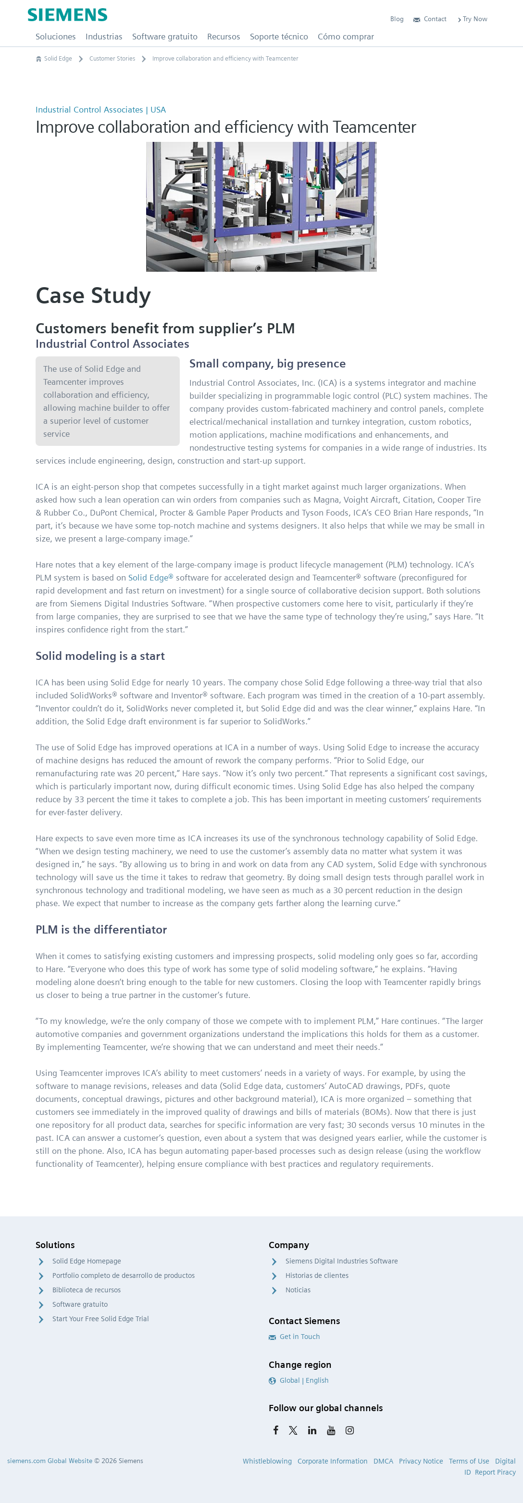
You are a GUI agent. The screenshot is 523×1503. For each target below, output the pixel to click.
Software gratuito (80, 1304)
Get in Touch (294, 1336)
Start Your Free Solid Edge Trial (100, 1318)
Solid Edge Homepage (86, 1261)
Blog (397, 19)
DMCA (383, 1461)
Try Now (471, 19)
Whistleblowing (267, 1461)
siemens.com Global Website (49, 1461)
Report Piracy (495, 1472)
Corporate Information (333, 1461)
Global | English (299, 1380)
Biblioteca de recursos (86, 1290)
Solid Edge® (151, 577)
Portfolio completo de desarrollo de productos (123, 1275)
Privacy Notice (421, 1461)
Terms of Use (469, 1461)
